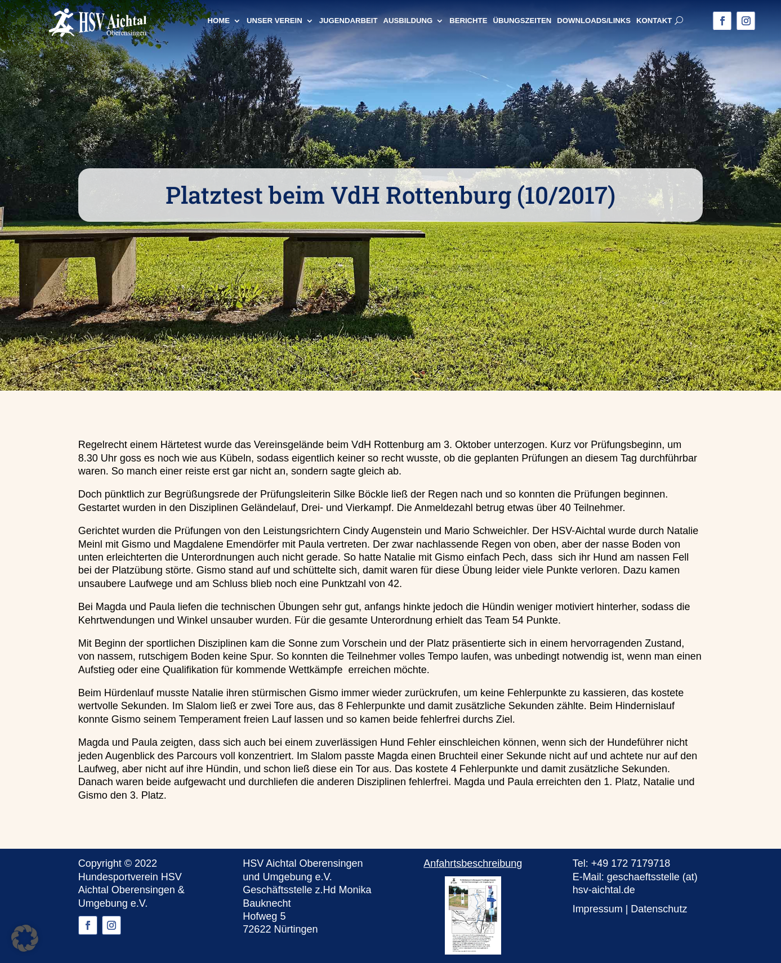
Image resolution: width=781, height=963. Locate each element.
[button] (25, 938)
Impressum (598, 909)
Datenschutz (659, 909)
